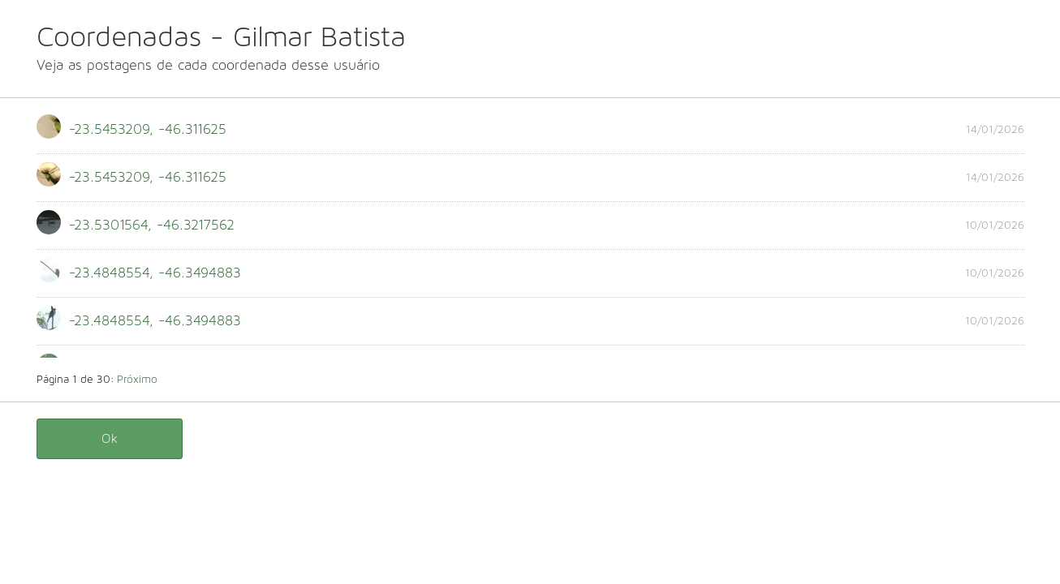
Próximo (137, 379)
